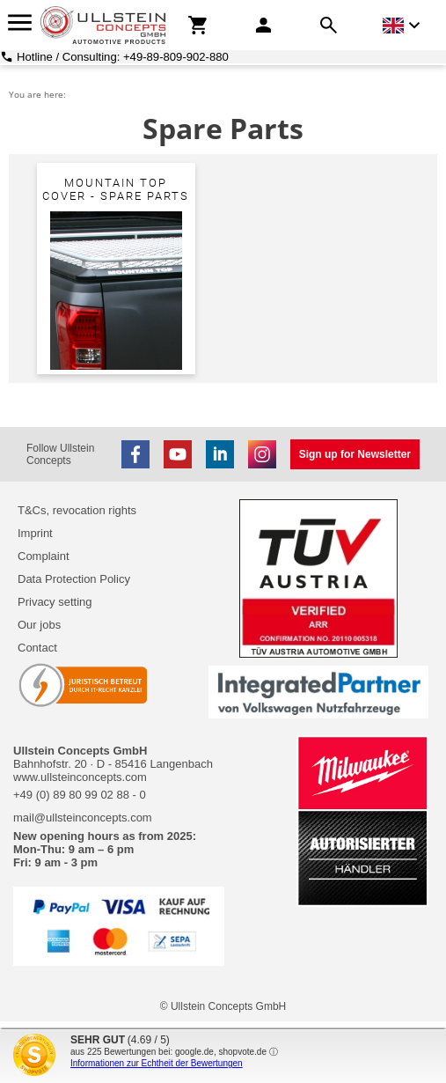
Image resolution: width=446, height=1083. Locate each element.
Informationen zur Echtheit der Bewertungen (156, 1063)
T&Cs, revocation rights (77, 510)
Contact (37, 647)
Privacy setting (55, 601)
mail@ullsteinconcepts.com (82, 817)
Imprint (35, 533)
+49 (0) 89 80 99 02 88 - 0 (79, 794)
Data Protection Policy (74, 579)
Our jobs (39, 624)
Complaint (43, 556)
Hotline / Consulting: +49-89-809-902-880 (123, 56)
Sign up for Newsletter (355, 454)
